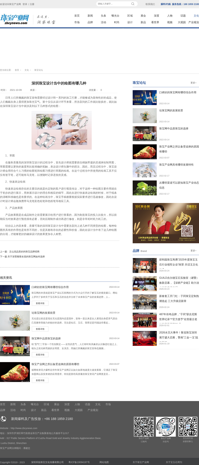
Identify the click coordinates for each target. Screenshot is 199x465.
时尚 (116, 22)
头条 (103, 15)
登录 (25, 4)
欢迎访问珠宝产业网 (10, 4)
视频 (169, 22)
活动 (103, 22)
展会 (143, 15)
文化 (196, 15)
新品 (143, 22)
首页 (77, 15)
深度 (156, 15)
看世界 (155, 22)
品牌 (90, 22)
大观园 (182, 22)
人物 (169, 15)
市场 (77, 22)
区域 (130, 15)
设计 (130, 22)
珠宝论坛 (38, 70)
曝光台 (115, 15)
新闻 (90, 15)
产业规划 (193, 22)
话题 (183, 15)
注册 (32, 4)
